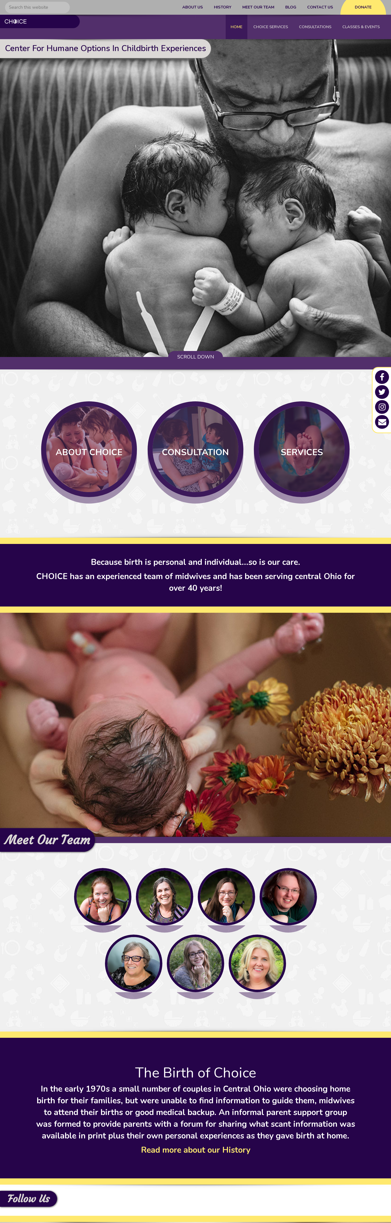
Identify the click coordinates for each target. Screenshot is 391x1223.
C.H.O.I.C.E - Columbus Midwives (37, 26)
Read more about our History (195, 1151)
